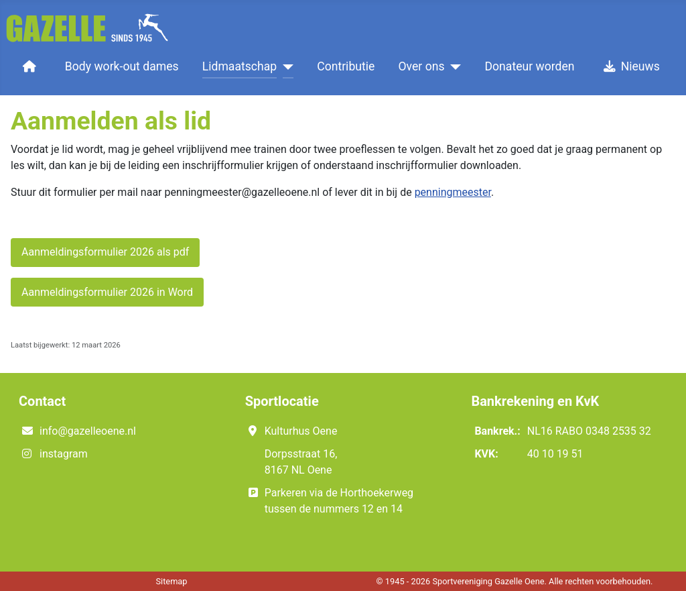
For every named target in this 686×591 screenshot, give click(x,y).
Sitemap (171, 581)
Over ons (422, 66)
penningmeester (453, 192)
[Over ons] (453, 66)
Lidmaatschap (239, 66)
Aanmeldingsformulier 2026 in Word (107, 292)
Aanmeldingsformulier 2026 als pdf (105, 252)
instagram (64, 453)
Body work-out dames (122, 66)
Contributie (345, 66)
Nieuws (629, 66)
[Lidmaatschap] (285, 66)
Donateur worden (530, 66)
